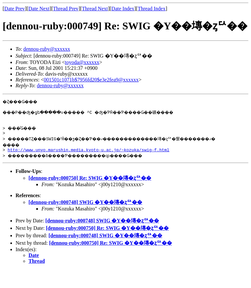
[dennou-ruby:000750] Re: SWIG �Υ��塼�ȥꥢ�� (90, 183)
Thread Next (95, 8)
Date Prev (14, 8)
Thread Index (151, 8)
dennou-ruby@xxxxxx (46, 49)
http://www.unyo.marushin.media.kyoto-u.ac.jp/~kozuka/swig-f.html (88, 154)
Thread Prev (65, 8)
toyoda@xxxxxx (82, 62)
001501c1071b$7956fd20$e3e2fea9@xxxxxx (91, 79)
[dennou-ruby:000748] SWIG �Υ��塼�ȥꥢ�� (85, 207)
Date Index (122, 8)
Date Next (39, 8)
